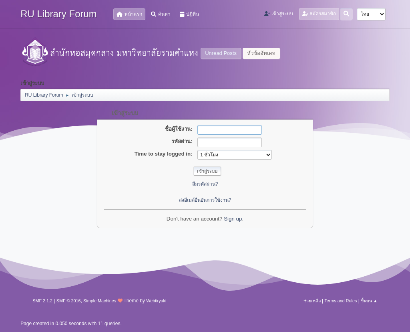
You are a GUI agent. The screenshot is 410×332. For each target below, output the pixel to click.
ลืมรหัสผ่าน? (205, 184)
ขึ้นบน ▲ (369, 300)
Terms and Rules (340, 300)
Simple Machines (99, 300)
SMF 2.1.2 (42, 300)
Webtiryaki (156, 300)
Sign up (233, 219)
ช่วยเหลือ (312, 300)
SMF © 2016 (68, 300)
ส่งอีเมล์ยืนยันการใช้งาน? (205, 200)
